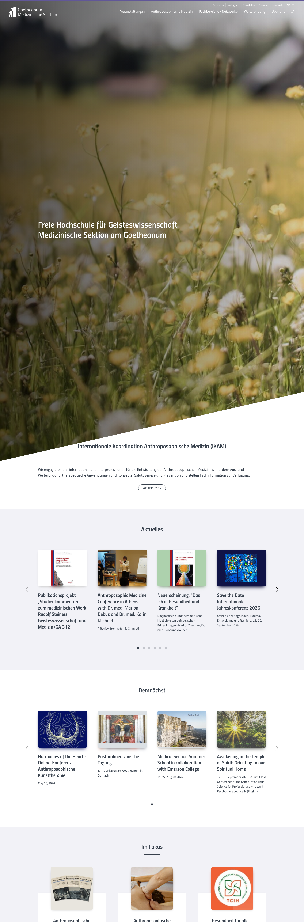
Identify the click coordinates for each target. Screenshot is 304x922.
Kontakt (277, 5)
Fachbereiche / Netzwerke (218, 11)
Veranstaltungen (132, 11)
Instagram (233, 5)
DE (288, 5)
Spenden (264, 5)
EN (293, 5)
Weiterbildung (254, 11)
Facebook (218, 5)
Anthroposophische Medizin (172, 11)
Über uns (278, 11)
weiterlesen (152, 488)
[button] (138, 648)
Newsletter (249, 5)
